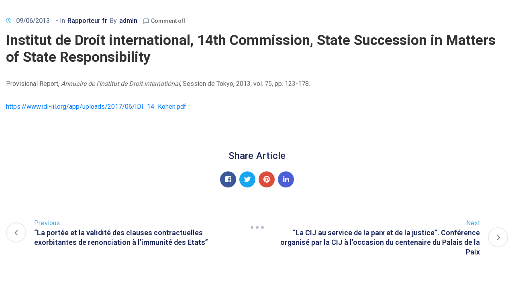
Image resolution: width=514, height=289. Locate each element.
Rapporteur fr (87, 20)
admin (128, 20)
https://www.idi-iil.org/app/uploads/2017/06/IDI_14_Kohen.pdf (96, 106)
